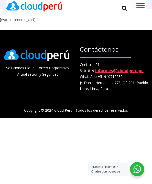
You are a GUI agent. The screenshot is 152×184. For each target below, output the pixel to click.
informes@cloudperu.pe (119, 70)
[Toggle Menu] (140, 5)
